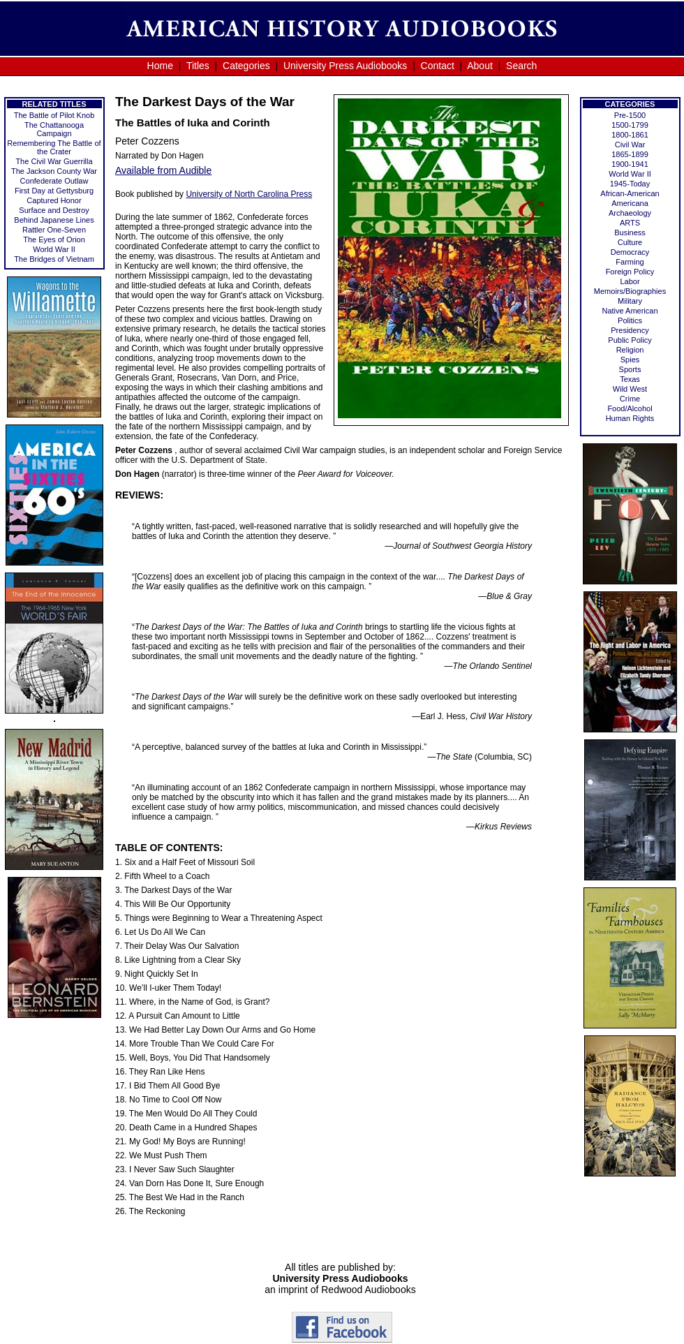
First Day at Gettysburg (54, 190)
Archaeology (630, 213)
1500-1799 (629, 125)
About (480, 65)
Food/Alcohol (629, 408)
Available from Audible (163, 170)
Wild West (630, 389)
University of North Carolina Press (249, 194)
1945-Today (630, 183)
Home (160, 65)
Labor (629, 281)
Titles (197, 65)
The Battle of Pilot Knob (54, 115)
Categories (246, 65)
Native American (629, 311)
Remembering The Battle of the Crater (54, 147)
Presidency (629, 330)
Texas (630, 379)
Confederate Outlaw (54, 181)
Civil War (630, 144)
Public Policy (629, 340)
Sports (630, 369)
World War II (54, 249)
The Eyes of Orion (54, 239)
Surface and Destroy (54, 210)
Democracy (630, 252)
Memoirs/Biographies (630, 291)
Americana (629, 203)
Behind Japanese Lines (54, 220)
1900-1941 (629, 164)
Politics (630, 320)
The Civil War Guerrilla (53, 161)
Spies (630, 359)
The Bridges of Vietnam (54, 259)
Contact (437, 65)
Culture (630, 242)
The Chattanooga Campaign (54, 129)
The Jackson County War (54, 171)
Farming (630, 262)
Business (630, 232)
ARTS (630, 223)
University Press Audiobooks (345, 65)
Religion (630, 350)
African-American (629, 193)
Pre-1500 (630, 115)
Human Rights (630, 418)
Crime (630, 398)
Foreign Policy (630, 271)
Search (521, 65)
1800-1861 (629, 135)
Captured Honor (54, 200)
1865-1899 (629, 154)
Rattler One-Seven (54, 230)
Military (630, 301)
